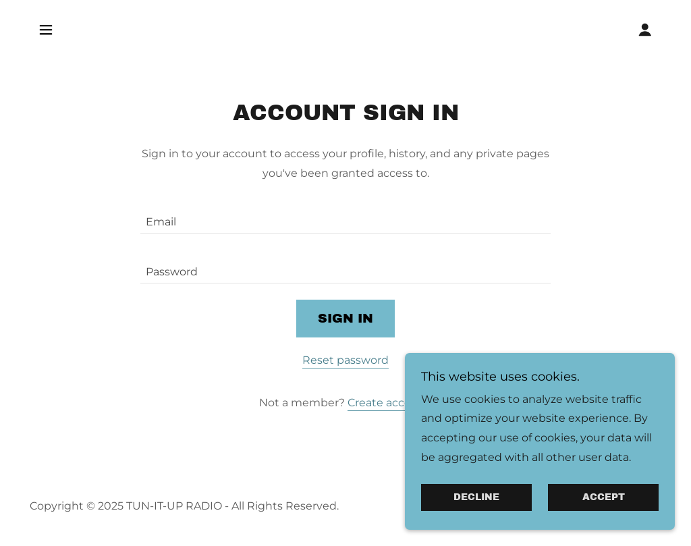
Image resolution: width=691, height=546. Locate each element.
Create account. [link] (390, 402)
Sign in (345, 318)
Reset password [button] (345, 360)
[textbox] (345, 217)
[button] (45, 29)
